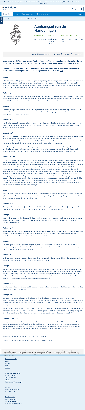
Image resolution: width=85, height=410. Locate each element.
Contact (7, 361)
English (7, 363)
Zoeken (7, 368)
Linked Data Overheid (12, 389)
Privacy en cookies (10, 375)
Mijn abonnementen (42, 14)
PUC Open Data (10, 392)
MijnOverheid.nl (10, 397)
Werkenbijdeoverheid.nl (12, 404)
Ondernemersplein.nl (11, 401)
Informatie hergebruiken (13, 373)
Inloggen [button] (75, 9)
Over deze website (11, 359)
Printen (68, 54)
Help (6, 366)
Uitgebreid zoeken (27, 14)
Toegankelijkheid (10, 377)
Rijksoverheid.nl (10, 399)
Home (16, 14)
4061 (38, 336)
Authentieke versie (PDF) (41, 54)
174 (61, 71)
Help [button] (79, 14)
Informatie (57, 54)
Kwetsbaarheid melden (12, 382)
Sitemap (7, 380)
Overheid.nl (6, 14)
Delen (78, 54)
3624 (39, 340)
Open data (8, 387)
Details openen (1, 20)
